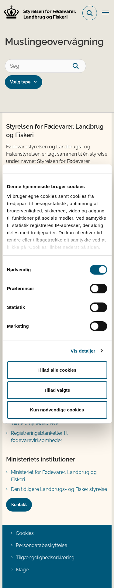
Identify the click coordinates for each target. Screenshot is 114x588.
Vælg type (20, 81)
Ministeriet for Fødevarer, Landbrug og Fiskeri (54, 475)
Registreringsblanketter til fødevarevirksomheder (39, 436)
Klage (22, 570)
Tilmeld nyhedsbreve (34, 423)
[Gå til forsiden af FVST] (38, 13)
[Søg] (45, 66)
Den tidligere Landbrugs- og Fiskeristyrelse (59, 489)
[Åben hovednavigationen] (108, 13)
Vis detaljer (83, 350)
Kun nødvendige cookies (57, 409)
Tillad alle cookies (56, 370)
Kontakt (19, 504)
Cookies (25, 533)
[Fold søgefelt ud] (89, 13)
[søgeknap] (79, 66)
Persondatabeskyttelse (41, 545)
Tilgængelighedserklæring (45, 557)
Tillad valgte (57, 390)
